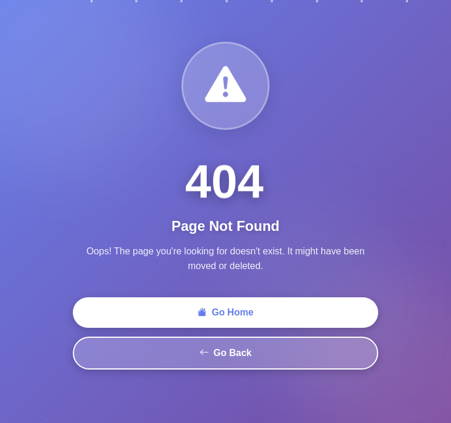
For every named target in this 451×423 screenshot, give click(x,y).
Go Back (226, 353)
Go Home (225, 313)
